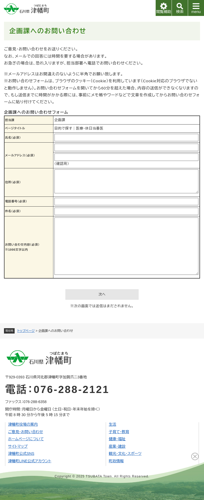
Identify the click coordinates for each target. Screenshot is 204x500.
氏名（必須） (13, 137)
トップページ (26, 331)
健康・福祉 (117, 439)
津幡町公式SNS (21, 453)
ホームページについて (26, 439)
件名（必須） (13, 211)
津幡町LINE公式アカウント (29, 461)
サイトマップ (18, 446)
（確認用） (61, 164)
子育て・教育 (119, 432)
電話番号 (16, 201)
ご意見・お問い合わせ (25, 432)
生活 (112, 424)
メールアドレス (20, 155)
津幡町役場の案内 (23, 424)
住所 (13, 182)
